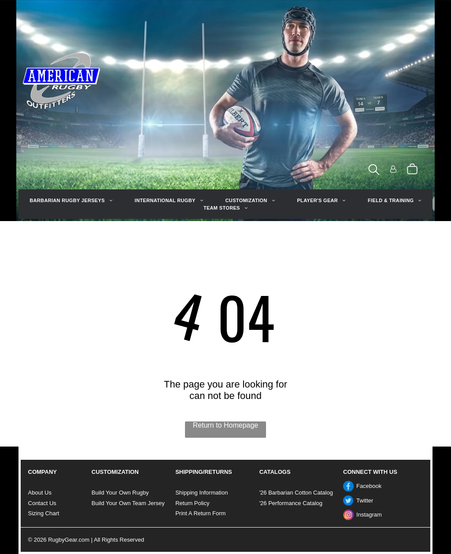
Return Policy (192, 503)
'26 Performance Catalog (290, 503)
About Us (40, 492)
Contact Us (42, 503)
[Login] (393, 169)
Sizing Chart (43, 513)
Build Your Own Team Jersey (128, 503)
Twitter (364, 500)
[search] (374, 170)
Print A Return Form (200, 513)
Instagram (369, 514)
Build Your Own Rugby (120, 492)
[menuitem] (71, 200)
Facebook (368, 486)
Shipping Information (201, 492)
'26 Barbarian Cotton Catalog (296, 492)
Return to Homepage (226, 425)
